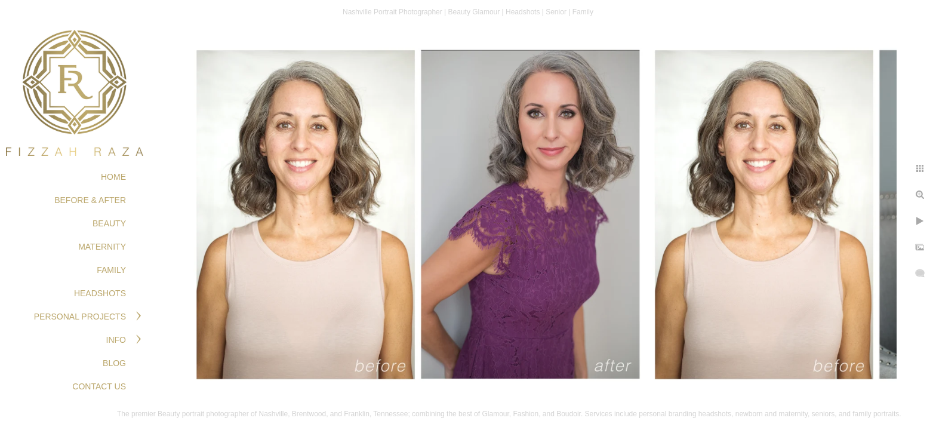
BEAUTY (109, 223)
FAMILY (111, 270)
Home (113, 177)
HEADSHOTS (100, 293)
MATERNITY (102, 246)
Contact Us (99, 386)
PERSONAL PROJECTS (80, 316)
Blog (114, 363)
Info (116, 340)
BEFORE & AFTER (90, 200)
